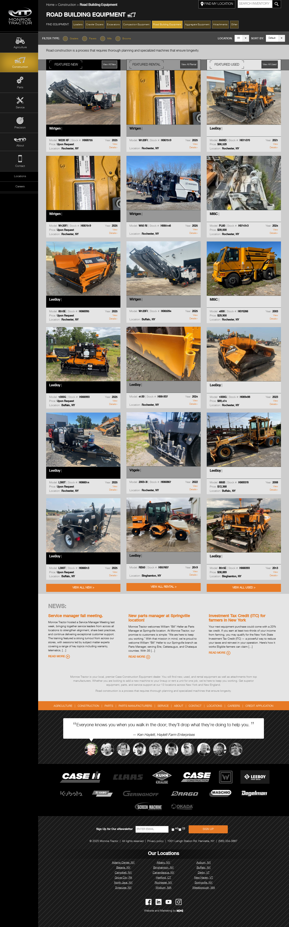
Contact (20, 166)
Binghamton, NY (164, 867)
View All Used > (244, 587)
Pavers (94, 39)
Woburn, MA (164, 887)
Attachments (221, 24)
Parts (20, 87)
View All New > (84, 587)
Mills (111, 39)
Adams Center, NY (124, 862)
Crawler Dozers (96, 24)
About (20, 145)
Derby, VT (205, 872)
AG (177, 829)
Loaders (79, 24)
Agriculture (20, 47)
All (238, 38)
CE (184, 829)
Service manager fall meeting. (76, 616)
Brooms (128, 39)
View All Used (271, 64)
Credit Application (261, 706)
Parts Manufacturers (136, 706)
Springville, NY (205, 882)
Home (51, 5)
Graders (76, 39)
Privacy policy (157, 841)
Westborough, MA (204, 887)
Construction (20, 67)
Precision (20, 127)
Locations (20, 176)
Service (20, 107)
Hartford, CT (164, 877)
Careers (20, 186)
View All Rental (189, 64)
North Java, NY (124, 882)
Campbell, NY (124, 872)
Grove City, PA (124, 877)
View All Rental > (164, 587)
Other (235, 24)
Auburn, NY (204, 862)
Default (272, 38)
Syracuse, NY (124, 887)
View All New (110, 64)
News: (58, 607)
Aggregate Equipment (198, 24)
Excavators (114, 24)
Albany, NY (164, 862)
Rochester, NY (164, 882)
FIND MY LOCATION (218, 4)
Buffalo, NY (205, 867)
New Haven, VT (204, 877)
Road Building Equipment (168, 24)
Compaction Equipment (137, 24)
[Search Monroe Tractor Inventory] (277, 4)
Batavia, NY (124, 867)
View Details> (114, 146)
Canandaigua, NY (164, 872)
